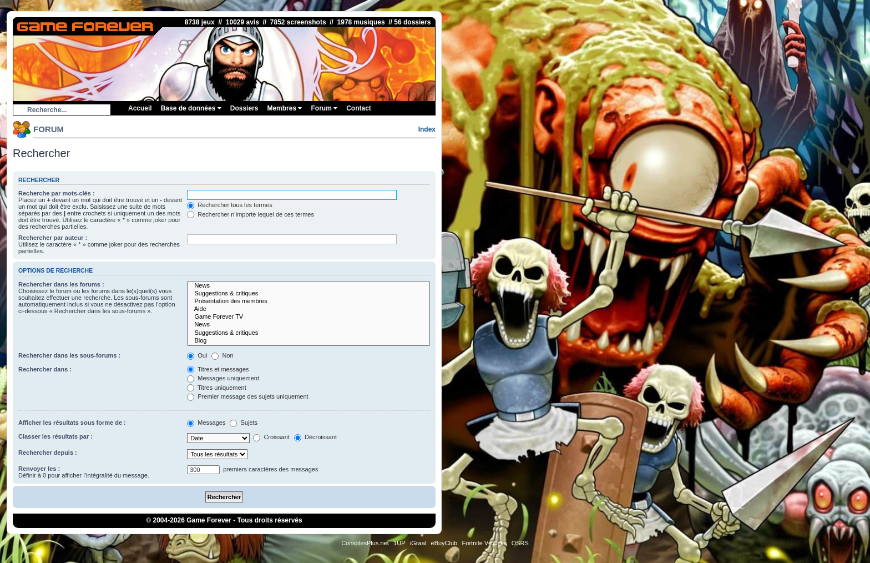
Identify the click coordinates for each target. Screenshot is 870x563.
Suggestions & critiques (308, 294)
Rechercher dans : (45, 369)
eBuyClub (444, 543)
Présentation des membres (308, 301)
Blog (308, 341)
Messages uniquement (223, 378)
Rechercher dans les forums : (61, 284)
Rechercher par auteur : (52, 237)
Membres (284, 108)
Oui (197, 355)
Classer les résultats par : (55, 436)
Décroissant (315, 437)
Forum (324, 108)
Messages (206, 422)
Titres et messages (218, 369)
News (308, 286)
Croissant (271, 437)
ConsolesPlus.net (365, 543)
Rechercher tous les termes (229, 205)
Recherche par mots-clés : (56, 193)
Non (222, 355)
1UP (399, 543)
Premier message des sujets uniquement (247, 396)
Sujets (243, 422)
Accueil (140, 108)
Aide (308, 309)
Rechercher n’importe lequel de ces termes (250, 214)
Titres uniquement (216, 387)
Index (427, 129)
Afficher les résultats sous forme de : (72, 422)
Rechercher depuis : (47, 452)
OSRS (520, 543)
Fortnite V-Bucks (484, 543)
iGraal (418, 543)
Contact (358, 108)
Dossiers (244, 108)
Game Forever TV (308, 317)
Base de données (191, 108)
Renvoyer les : (39, 468)
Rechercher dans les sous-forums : (69, 355)
